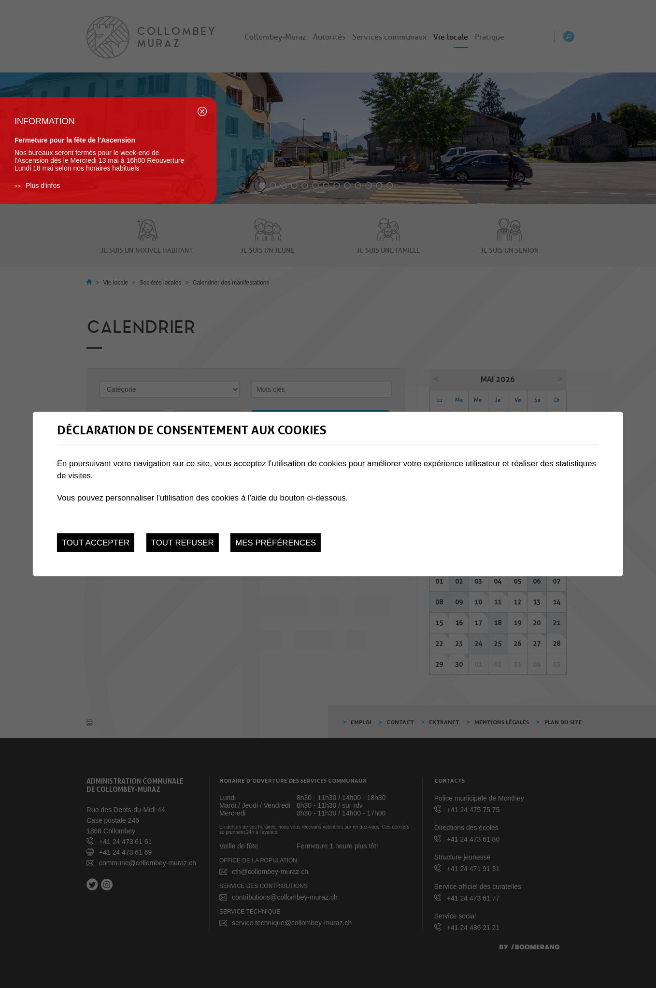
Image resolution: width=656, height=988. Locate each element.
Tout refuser (182, 542)
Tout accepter (95, 542)
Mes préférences (275, 542)
